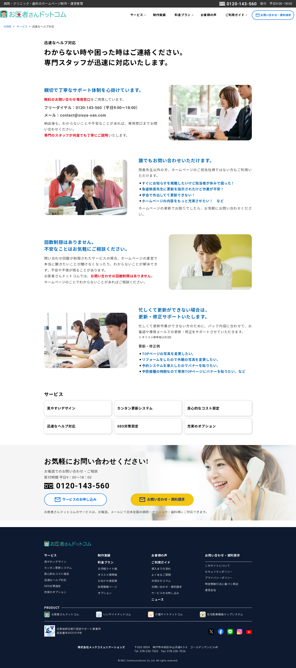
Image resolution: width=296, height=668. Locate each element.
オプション (105, 593)
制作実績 (159, 15)
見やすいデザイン (61, 408)
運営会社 (210, 590)
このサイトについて (217, 565)
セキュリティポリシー (219, 571)
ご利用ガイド (234, 15)
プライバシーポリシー (219, 577)
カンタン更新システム (135, 408)
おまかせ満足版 (107, 580)
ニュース (157, 599)
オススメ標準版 (107, 574)
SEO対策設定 (128, 426)
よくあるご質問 (161, 574)
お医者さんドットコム (61, 614)
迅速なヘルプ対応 (61, 426)
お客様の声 (209, 15)
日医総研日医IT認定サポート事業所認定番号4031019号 (72, 631)
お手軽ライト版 (107, 568)
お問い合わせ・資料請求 (273, 15)
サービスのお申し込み (84, 503)
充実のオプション (201, 426)
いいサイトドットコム (113, 614)
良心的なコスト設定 (203, 408)
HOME (8, 26)
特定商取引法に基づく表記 (221, 584)
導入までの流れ (161, 568)
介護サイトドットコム (165, 614)
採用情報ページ (107, 586)
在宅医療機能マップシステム (221, 614)
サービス (136, 15)
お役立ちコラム (161, 580)
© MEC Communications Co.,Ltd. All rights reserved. (148, 660)
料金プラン (182, 15)
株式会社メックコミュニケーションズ (101, 647)
